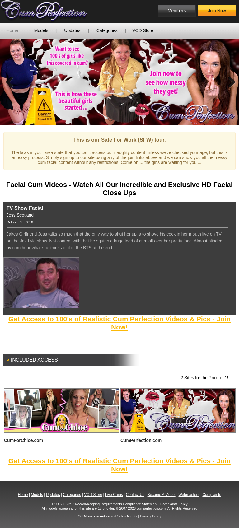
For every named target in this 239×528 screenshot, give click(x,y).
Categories (107, 30)
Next (229, 82)
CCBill (82, 516)
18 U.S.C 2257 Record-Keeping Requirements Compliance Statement (105, 504)
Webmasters (188, 495)
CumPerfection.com (177, 415)
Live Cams (114, 495)
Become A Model (162, 495)
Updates (72, 30)
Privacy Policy (150, 516)
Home (12, 30)
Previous (9, 82)
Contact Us (135, 495)
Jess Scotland (20, 215)
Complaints (211, 495)
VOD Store (142, 30)
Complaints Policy (173, 504)
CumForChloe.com (61, 415)
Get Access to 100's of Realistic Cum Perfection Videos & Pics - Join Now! (119, 323)
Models (41, 30)
